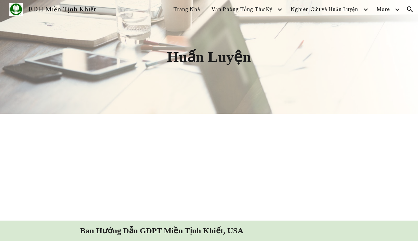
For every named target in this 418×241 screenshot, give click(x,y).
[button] (410, 9)
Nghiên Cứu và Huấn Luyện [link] (324, 9)
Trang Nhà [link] (186, 9)
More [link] (383, 9)
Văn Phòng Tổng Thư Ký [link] (241, 9)
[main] (209, 57)
